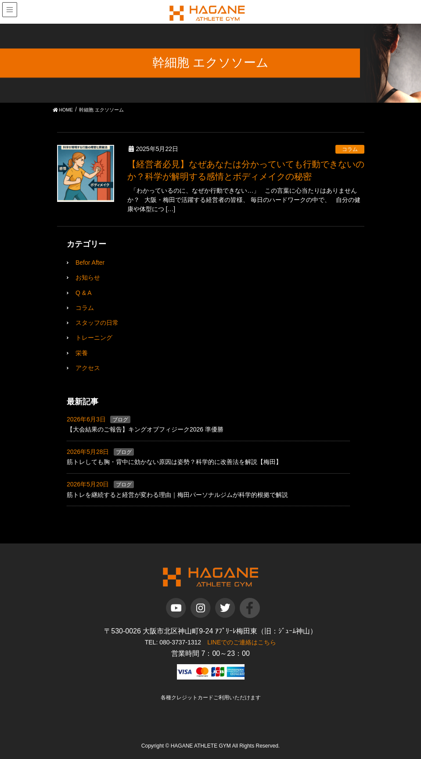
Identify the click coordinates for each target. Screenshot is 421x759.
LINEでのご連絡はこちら (241, 642)
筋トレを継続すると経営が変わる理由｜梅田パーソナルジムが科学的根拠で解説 (177, 494)
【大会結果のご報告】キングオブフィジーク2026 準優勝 (145, 429)
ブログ (120, 420)
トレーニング (94, 337)
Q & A (84, 292)
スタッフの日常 (97, 322)
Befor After (90, 262)
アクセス (88, 367)
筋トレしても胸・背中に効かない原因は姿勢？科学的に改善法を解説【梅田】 (174, 461)
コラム (350, 149)
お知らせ (88, 277)
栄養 (82, 352)
